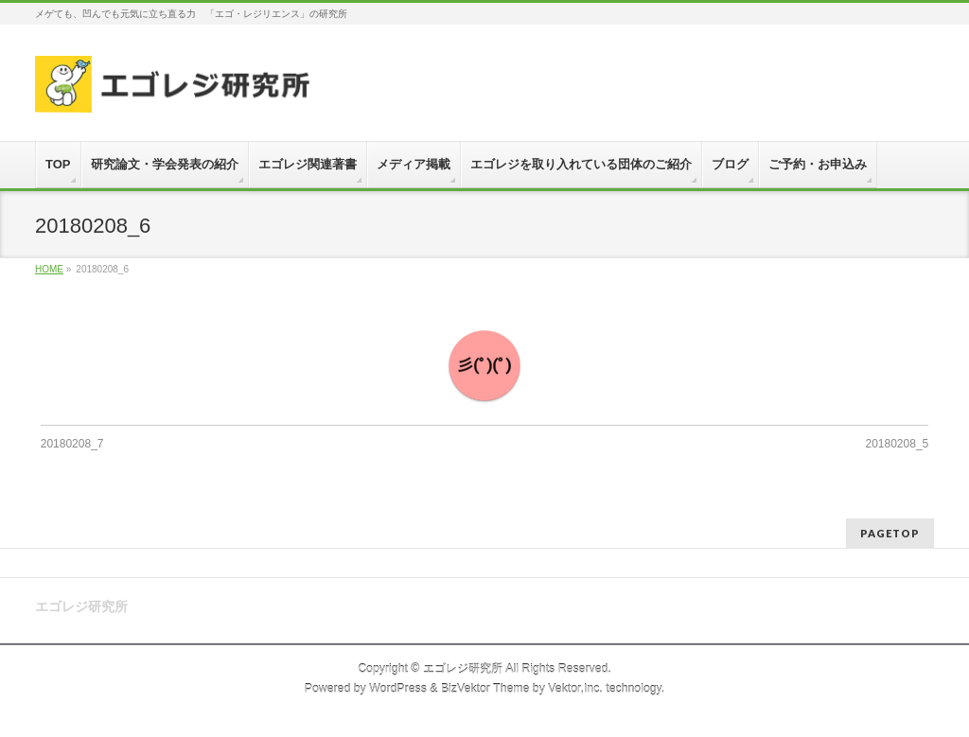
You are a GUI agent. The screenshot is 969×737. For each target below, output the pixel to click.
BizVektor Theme (485, 688)
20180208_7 (72, 443)
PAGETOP (890, 533)
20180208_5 (897, 443)
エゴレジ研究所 (462, 669)
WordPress (398, 688)
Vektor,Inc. (575, 688)
